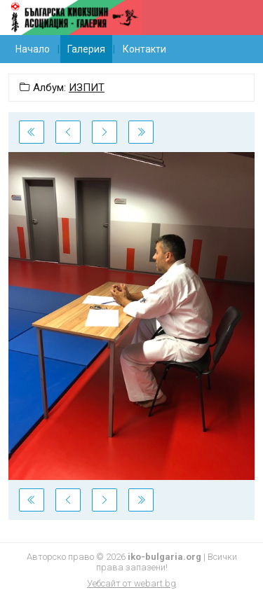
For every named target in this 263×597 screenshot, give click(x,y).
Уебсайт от (131, 583)
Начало (32, 49)
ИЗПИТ (86, 87)
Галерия (86, 49)
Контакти (144, 49)
